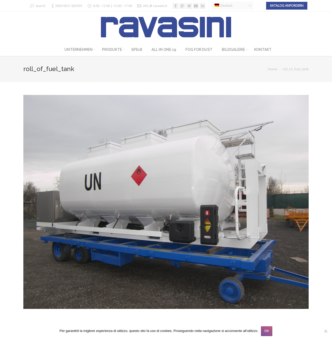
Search (40, 6)
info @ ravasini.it (155, 6)
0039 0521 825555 (68, 6)
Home (272, 69)
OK (266, 331)
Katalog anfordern (286, 5)
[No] (325, 331)
